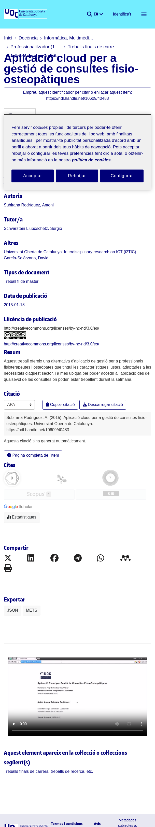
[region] (77, 152)
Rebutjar (77, 176)
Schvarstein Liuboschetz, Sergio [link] (28, 218)
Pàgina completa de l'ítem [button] (29, 439)
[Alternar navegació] (144, 14)
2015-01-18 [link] (12, 294)
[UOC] (26, 14)
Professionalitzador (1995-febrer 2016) (122, 38)
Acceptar (32, 176)
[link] (18, 271)
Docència (25, 38)
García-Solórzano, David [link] (22, 247)
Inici (7, 38)
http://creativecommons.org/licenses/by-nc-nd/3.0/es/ (47, 333)
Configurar (122, 176)
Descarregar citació (94, 394)
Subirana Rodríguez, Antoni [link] (25, 194)
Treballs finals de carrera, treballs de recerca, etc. (35, 47)
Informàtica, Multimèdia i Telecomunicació (65, 38)
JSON (11, 594)
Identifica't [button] (123, 14)
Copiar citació (58, 394)
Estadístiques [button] (19, 500)
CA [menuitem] (98, 14)
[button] (91, 14)
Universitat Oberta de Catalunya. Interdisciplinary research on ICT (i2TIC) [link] (59, 241)
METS (27, 594)
